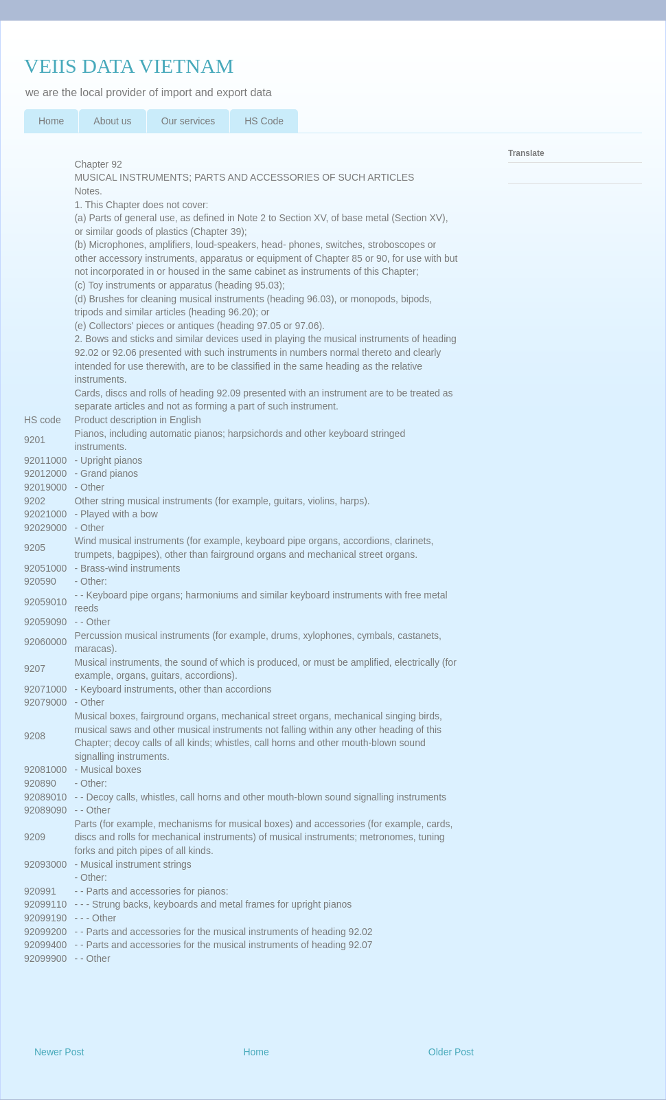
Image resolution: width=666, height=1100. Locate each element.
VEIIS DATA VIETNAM (128, 65)
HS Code (264, 120)
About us (112, 120)
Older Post (451, 1051)
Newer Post (59, 1051)
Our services (188, 120)
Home (51, 120)
